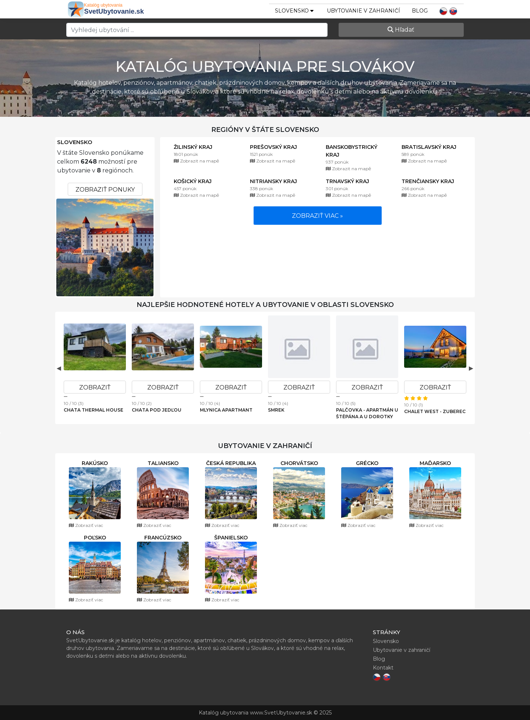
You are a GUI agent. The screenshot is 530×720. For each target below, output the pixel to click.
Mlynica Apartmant (226, 410)
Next (471, 368)
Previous (59, 368)
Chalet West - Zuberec (435, 411)
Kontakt (383, 667)
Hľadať (401, 29)
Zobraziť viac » (317, 215)
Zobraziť (94, 387)
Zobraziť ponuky (105, 189)
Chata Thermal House (93, 410)
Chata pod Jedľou (156, 410)
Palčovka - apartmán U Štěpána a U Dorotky (367, 413)
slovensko (294, 10)
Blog (420, 10)
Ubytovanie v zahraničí (363, 10)
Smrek (276, 410)
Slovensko (74, 142)
